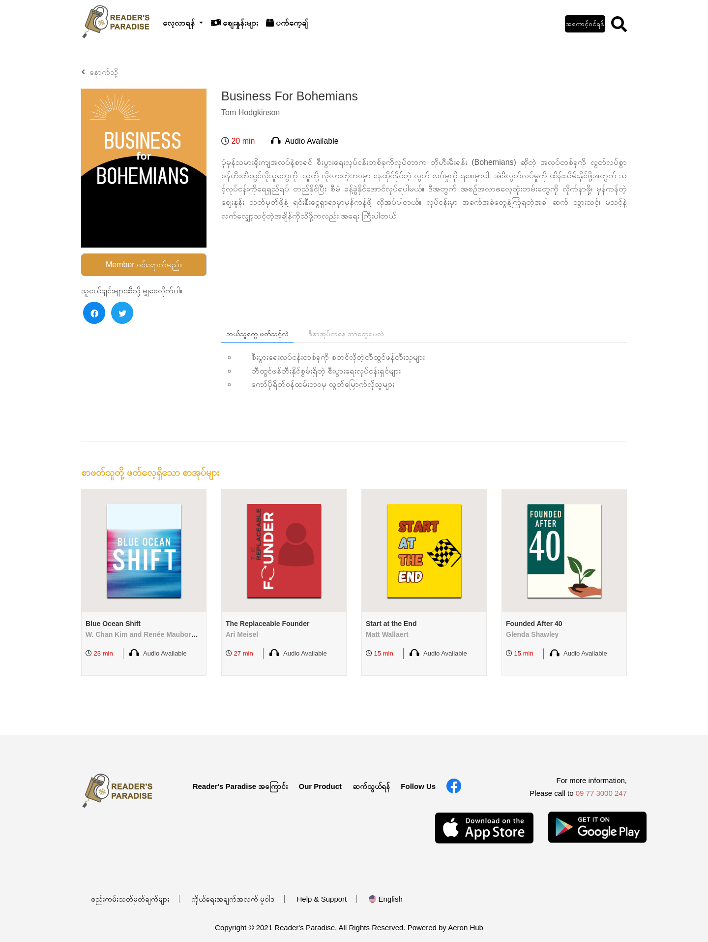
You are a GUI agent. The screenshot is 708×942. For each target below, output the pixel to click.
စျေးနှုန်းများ (234, 23)
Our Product (320, 786)
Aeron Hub (465, 927)
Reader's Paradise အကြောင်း (240, 786)
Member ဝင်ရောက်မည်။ (144, 264)
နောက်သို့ (99, 72)
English (385, 899)
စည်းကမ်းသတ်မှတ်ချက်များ (130, 899)
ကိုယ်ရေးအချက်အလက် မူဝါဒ (232, 899)
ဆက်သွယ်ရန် (371, 786)
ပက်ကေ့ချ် (287, 23)
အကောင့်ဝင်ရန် (585, 24)
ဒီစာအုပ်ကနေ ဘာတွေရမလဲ (346, 334)
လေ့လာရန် (180, 23)
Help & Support (322, 899)
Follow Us (418, 786)
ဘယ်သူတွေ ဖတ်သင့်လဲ (257, 334)
